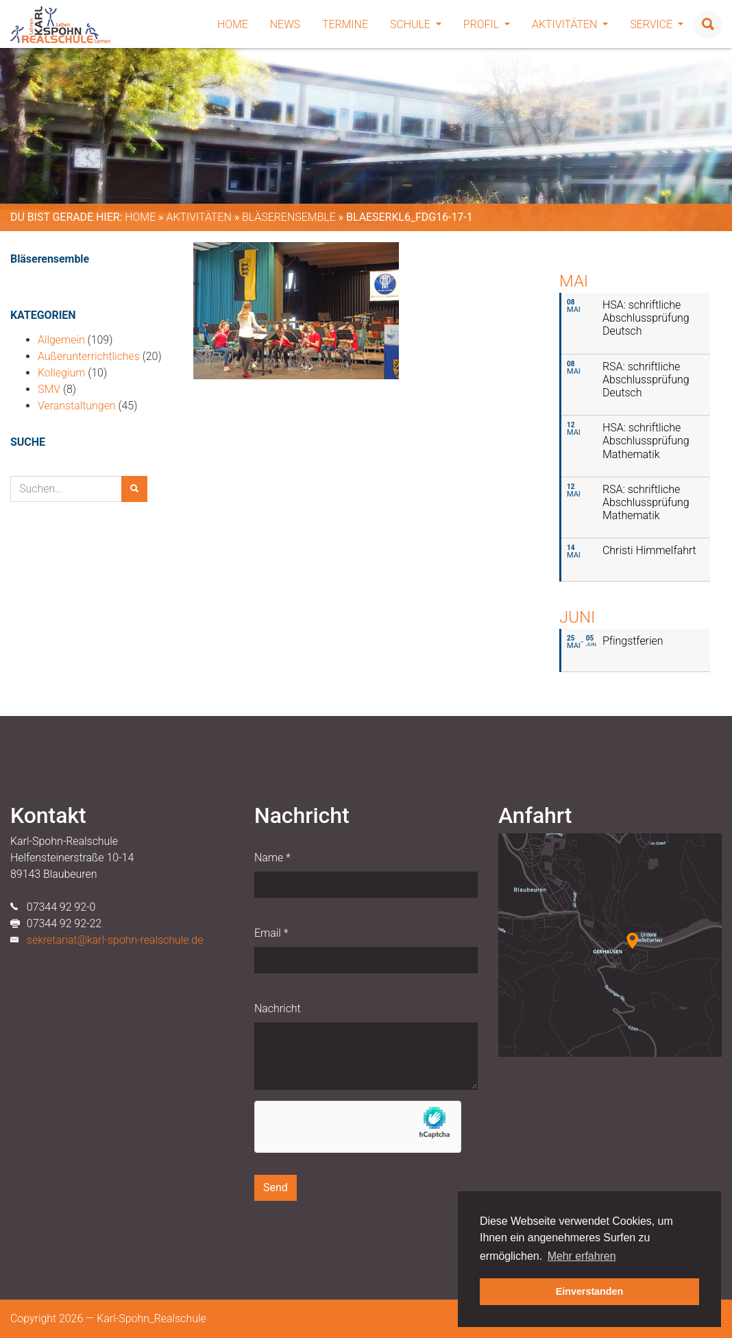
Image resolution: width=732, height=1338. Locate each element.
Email (271, 933)
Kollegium (61, 372)
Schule (415, 24)
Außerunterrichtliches (89, 356)
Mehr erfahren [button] (582, 1256)
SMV (49, 389)
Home (232, 24)
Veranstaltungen (77, 405)
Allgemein (61, 339)
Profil (486, 24)
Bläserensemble (289, 217)
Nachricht (277, 1008)
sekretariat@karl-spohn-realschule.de (115, 939)
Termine (345, 24)
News (285, 24)
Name (272, 857)
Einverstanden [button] (590, 1291)
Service (656, 24)
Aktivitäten (570, 24)
